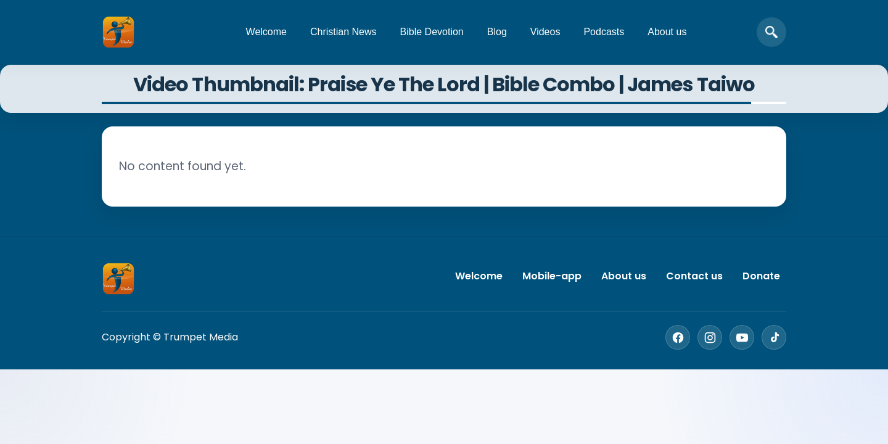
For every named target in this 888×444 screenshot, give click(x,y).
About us (667, 32)
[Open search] (771, 32)
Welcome (266, 32)
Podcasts (603, 32)
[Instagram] (709, 337)
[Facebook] (677, 337)
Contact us (694, 276)
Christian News (343, 32)
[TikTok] (774, 337)
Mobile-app (552, 276)
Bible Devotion (432, 32)
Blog (497, 32)
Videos (545, 32)
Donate (761, 276)
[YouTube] (742, 337)
